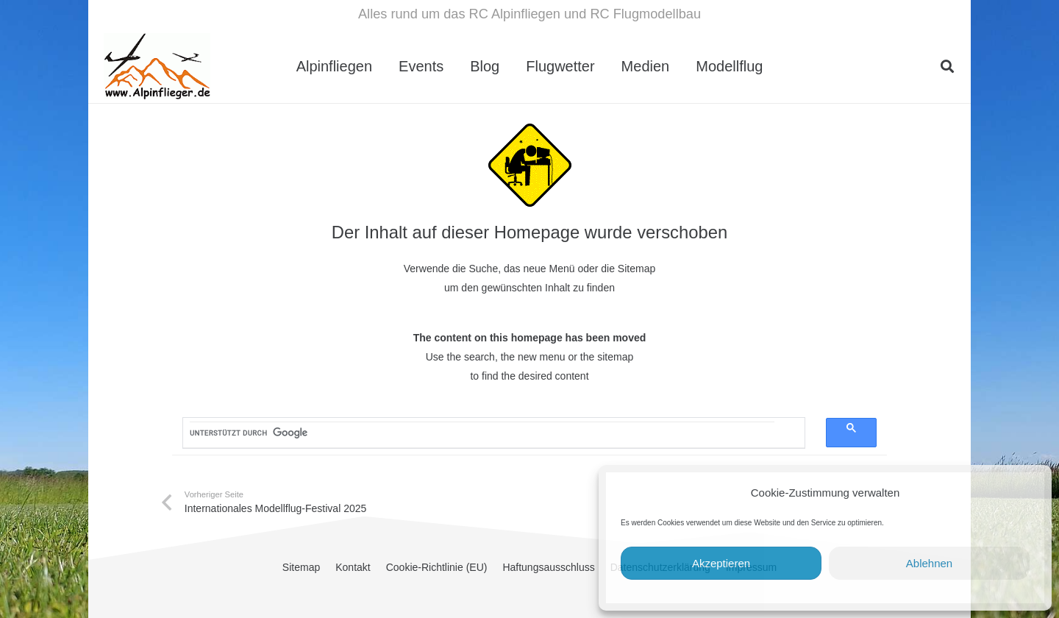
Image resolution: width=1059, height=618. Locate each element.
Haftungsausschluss (548, 567)
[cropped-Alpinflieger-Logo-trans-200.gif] (157, 66)
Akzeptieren (721, 563)
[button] (947, 66)
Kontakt (352, 567)
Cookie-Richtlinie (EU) (437, 567)
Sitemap (301, 567)
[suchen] (482, 433)
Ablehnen (929, 563)
